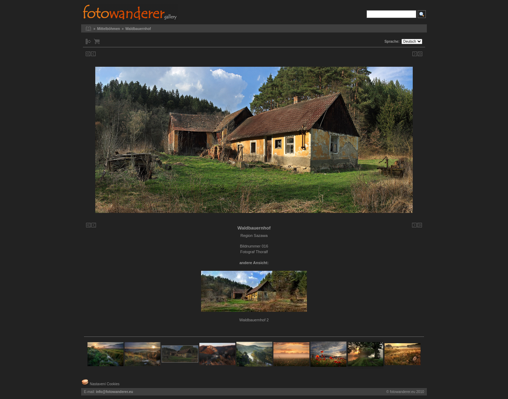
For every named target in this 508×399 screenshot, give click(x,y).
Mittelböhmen (108, 29)
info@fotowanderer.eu (114, 392)
